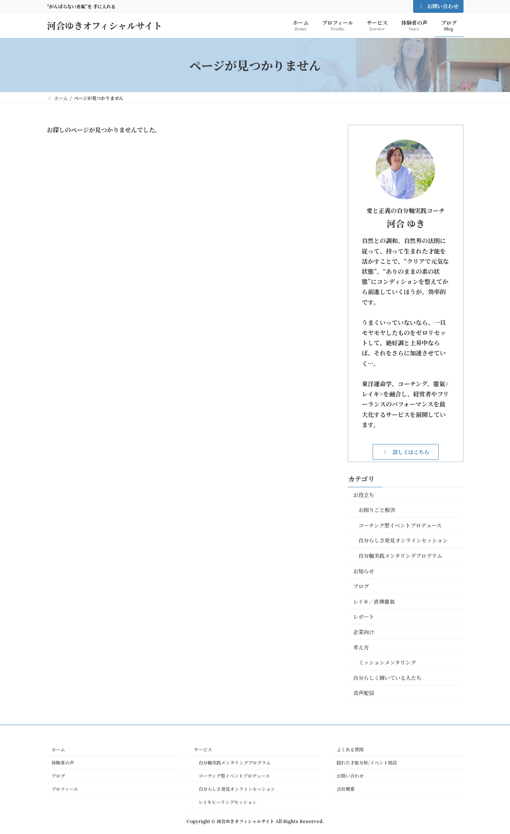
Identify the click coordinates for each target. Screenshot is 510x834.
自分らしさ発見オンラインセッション (403, 540)
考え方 (361, 647)
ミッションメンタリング (387, 662)
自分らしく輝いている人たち (387, 677)
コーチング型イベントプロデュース (400, 525)
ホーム (58, 749)
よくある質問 (350, 749)
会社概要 (346, 789)
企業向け (363, 632)
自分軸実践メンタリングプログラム (400, 555)
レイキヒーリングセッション (225, 802)
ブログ (361, 586)
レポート (363, 616)
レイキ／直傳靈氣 (374, 601)
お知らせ (363, 571)
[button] (405, 451)
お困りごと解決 (376, 510)
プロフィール (64, 789)
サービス (203, 749)
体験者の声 (62, 762)
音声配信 (363, 693)
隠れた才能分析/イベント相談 (367, 762)
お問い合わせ (438, 6)
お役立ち (363, 495)
